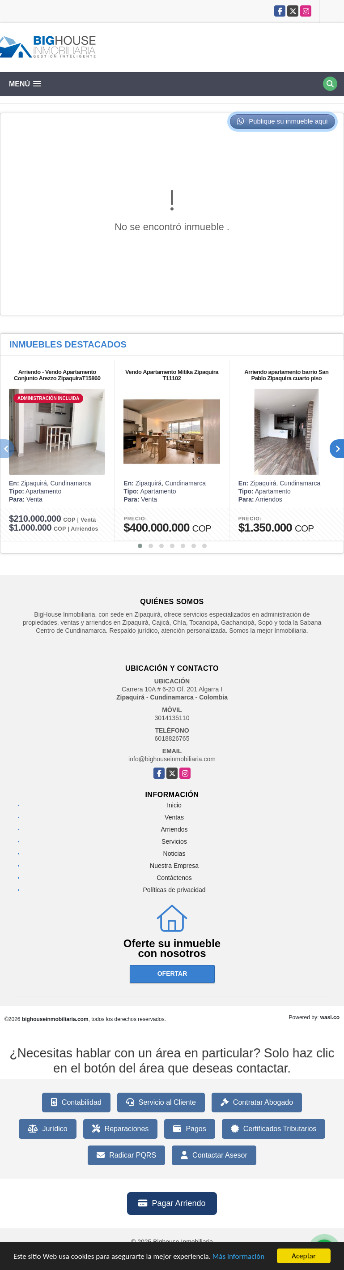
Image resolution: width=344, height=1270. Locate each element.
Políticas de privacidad (174, 889)
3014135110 (172, 717)
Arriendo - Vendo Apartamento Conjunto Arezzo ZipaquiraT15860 (57, 375)
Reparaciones (120, 1129)
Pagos (189, 1129)
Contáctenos (174, 877)
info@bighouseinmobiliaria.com (172, 759)
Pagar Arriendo (171, 1203)
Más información (238, 1256)
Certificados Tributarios (274, 1129)
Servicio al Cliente (161, 1102)
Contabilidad (76, 1102)
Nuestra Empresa (174, 865)
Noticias (174, 853)
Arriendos (174, 829)
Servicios (174, 841)
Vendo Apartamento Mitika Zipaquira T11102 (171, 375)
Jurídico (48, 1129)
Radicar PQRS (126, 1155)
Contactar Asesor (214, 1155)
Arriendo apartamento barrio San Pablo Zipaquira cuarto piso (286, 375)
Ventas (174, 817)
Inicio (174, 805)
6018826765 (172, 738)
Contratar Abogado (257, 1102)
